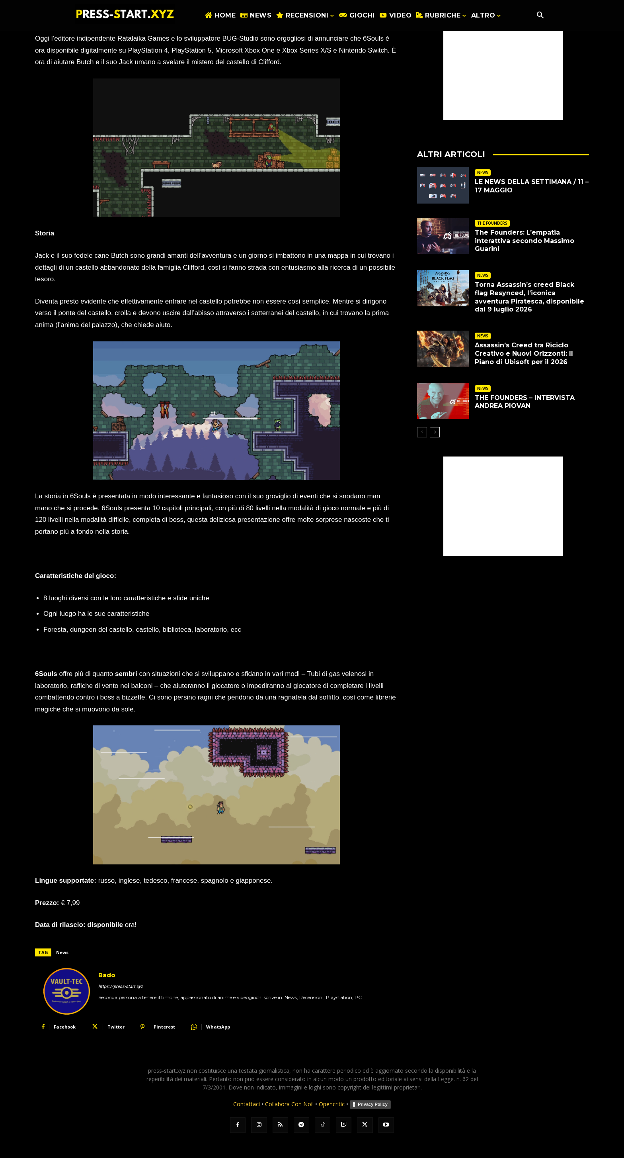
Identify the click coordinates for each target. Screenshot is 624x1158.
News (62, 952)
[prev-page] (422, 432)
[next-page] (435, 432)
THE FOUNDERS (492, 223)
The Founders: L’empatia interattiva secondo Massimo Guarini (524, 241)
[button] (540, 16)
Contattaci (246, 1104)
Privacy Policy (373, 1104)
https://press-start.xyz (120, 986)
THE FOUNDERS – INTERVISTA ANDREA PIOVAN (525, 402)
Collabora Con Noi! (289, 1104)
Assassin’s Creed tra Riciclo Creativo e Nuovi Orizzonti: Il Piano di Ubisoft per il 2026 (524, 353)
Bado (106, 975)
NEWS (482, 172)
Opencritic (332, 1104)
